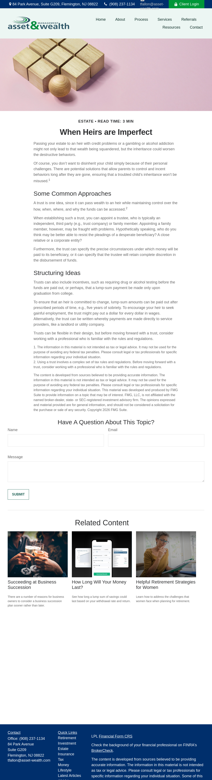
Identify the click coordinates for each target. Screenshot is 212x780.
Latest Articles (69, 776)
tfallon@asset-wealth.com (29, 760)
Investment (67, 743)
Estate (63, 749)
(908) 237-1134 (119, 4)
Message (15, 457)
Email (112, 430)
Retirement (67, 738)
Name (13, 430)
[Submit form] (18, 494)
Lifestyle (65, 770)
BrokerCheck (102, 751)
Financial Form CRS (115, 736)
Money (63, 765)
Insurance (66, 754)
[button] (100, 19)
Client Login (186, 4)
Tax (61, 759)
